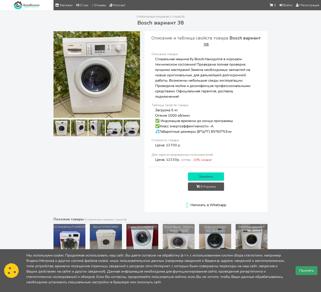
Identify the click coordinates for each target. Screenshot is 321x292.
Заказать (206, 176)
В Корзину (206, 186)
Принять (306, 270)
